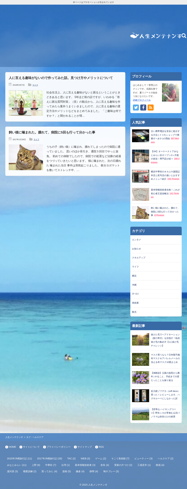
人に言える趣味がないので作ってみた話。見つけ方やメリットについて (61, 78)
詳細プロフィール (142, 100)
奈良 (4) (105, 465)
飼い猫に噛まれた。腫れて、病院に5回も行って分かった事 (52, 132)
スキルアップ (138, 257)
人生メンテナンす (14, 437)
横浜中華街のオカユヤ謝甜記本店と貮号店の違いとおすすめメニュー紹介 (165, 175)
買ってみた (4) (49, 471)
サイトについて (31, 446)
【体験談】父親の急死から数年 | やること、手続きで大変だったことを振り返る (165, 377)
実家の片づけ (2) (123, 465)
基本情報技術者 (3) (85, 465)
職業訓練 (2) (29, 471)
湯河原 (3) (12, 471)
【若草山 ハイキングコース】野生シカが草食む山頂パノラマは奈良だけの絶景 (165, 413)
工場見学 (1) (144, 465)
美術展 (135, 303)
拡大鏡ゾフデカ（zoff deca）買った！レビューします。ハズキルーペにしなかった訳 (165, 395)
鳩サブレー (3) (111, 471)
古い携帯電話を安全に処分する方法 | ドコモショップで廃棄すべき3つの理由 (165, 135)
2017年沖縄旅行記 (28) (49, 458)
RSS (101, 446)
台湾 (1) (65, 465)
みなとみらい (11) (17, 465)
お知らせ (136, 248)
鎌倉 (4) (80, 471)
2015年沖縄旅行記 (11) (19, 458)
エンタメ (136, 239)
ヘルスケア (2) (165, 458)
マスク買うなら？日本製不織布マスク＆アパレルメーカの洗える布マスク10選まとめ (165, 358)
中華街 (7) (50, 465)
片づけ (135, 293)
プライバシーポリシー (59, 446)
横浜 (134, 275)
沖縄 (134, 285)
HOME (12, 446)
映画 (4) (160, 465)
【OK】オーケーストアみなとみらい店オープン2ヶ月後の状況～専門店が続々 (165, 155)
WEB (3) (85, 458)
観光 (134, 312)
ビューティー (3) (143, 458)
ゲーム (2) (100, 458)
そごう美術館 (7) (120, 458)
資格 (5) (66, 471)
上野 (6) (36, 465)
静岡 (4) (94, 471)
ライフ (35, 85)
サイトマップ (84, 446)
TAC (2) (71, 458)
